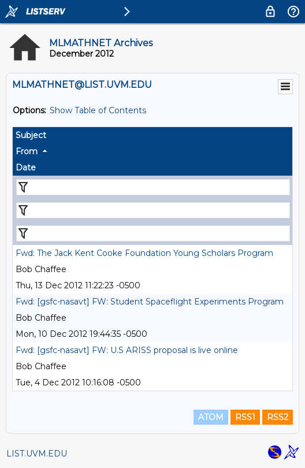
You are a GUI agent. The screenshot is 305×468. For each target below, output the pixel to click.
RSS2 (277, 417)
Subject (31, 135)
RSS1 (245, 417)
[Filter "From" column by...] (153, 210)
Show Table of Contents (98, 110)
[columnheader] (152, 135)
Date (26, 167)
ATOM (211, 417)
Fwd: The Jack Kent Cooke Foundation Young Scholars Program (144, 253)
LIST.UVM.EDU (36, 453)
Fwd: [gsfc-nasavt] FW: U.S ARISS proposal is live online (127, 350)
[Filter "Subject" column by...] (153, 187)
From (27, 151)
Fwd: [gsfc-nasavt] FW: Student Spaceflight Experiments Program (150, 301)
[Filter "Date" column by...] (153, 233)
